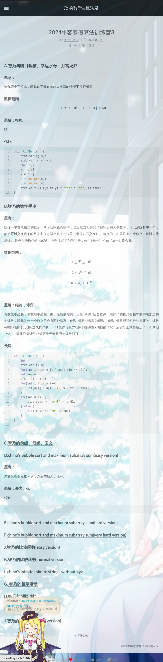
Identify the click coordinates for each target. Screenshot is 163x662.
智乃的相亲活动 (23, 583)
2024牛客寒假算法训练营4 (139, 646)
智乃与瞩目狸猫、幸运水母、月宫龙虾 (42, 65)
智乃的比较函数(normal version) (36, 559)
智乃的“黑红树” (22, 596)
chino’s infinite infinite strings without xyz (45, 571)
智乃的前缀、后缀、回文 (30, 442)
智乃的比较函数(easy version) (33, 547)
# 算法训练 (81, 635)
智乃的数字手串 (22, 206)
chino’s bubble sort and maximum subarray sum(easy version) (63, 455)
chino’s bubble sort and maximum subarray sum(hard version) (62, 522)
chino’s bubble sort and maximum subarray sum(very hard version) (66, 534)
